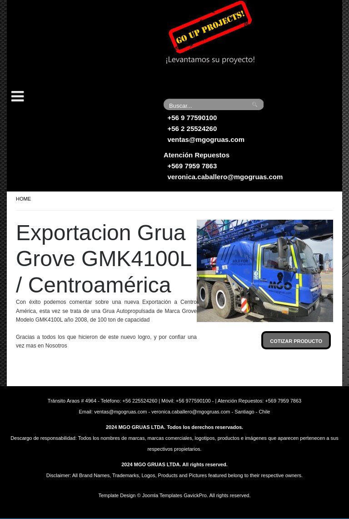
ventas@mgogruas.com (205, 139)
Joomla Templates (162, 495)
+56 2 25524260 (192, 128)
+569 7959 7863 (192, 166)
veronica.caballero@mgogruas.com (225, 177)
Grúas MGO (75, 43)
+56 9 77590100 (192, 117)
